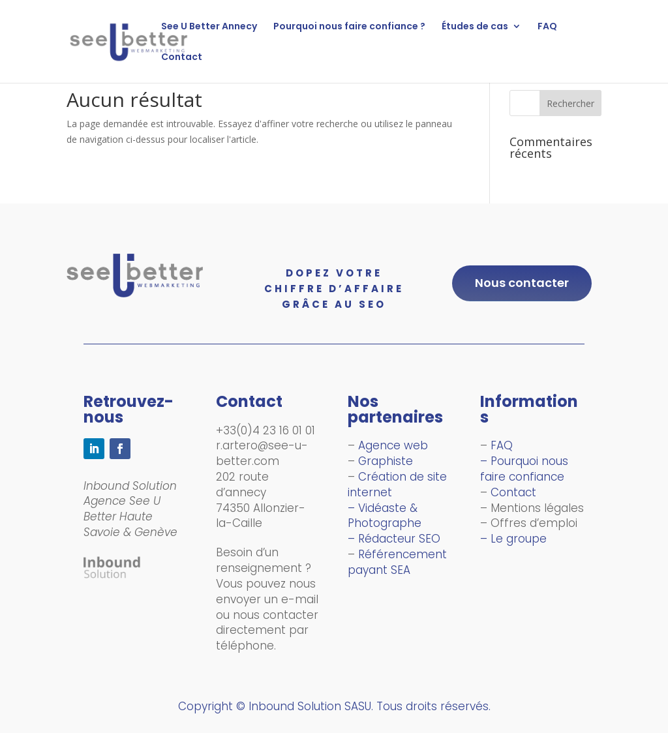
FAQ (547, 27)
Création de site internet (397, 484)
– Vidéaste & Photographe (384, 515)
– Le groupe (513, 538)
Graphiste (385, 461)
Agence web (393, 445)
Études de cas (475, 27)
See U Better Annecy (209, 27)
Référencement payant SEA (397, 562)
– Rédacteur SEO (394, 538)
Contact (181, 57)
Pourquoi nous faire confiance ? (349, 27)
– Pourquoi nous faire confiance (525, 469)
